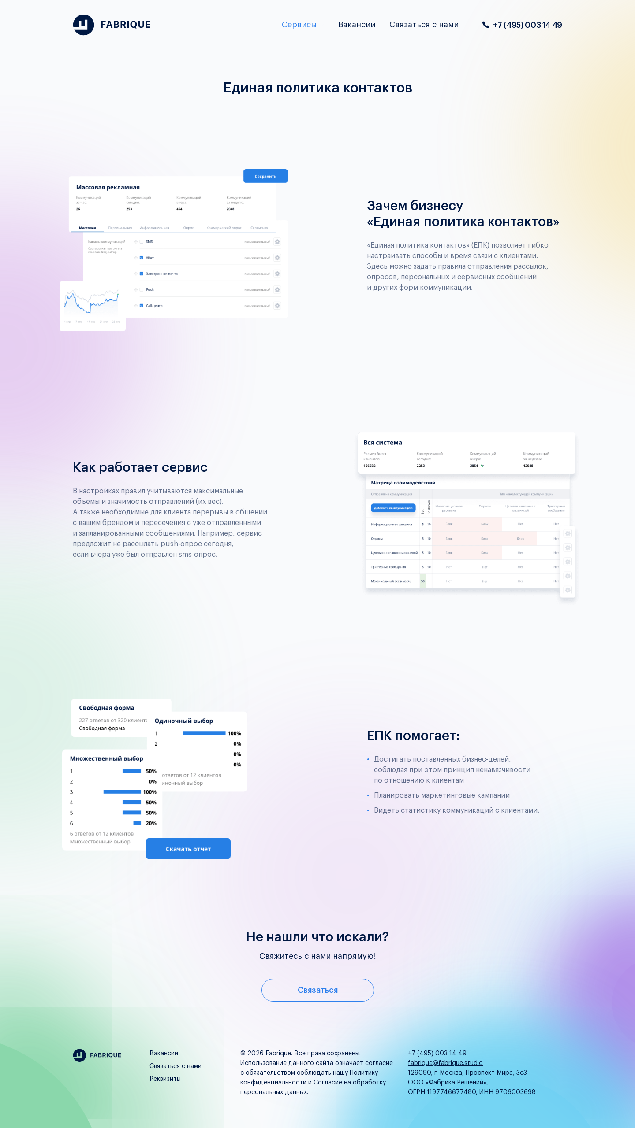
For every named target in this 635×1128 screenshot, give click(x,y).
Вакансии (356, 25)
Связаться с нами (424, 25)
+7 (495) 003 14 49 (522, 25)
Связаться (318, 990)
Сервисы (303, 25)
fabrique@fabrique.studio (445, 1063)
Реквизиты (165, 1079)
